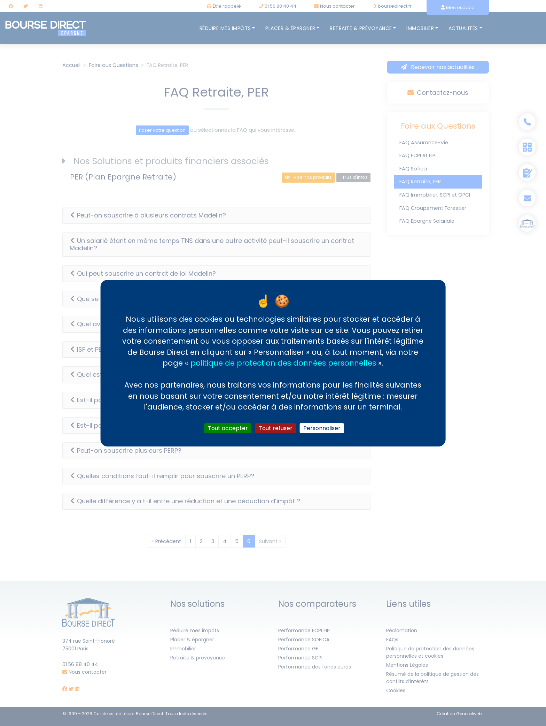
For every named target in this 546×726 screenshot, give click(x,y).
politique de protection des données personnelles (283, 363)
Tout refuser (275, 428)
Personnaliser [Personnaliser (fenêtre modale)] (322, 428)
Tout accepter (228, 428)
